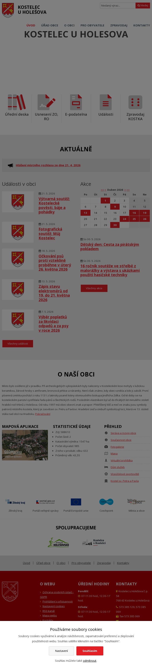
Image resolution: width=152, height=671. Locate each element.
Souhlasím (90, 651)
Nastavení (61, 651)
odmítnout (89, 661)
